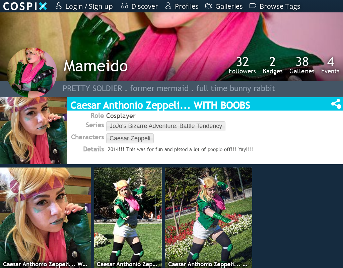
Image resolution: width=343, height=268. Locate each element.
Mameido (96, 65)
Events (330, 65)
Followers (242, 65)
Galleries (302, 65)
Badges (273, 65)
